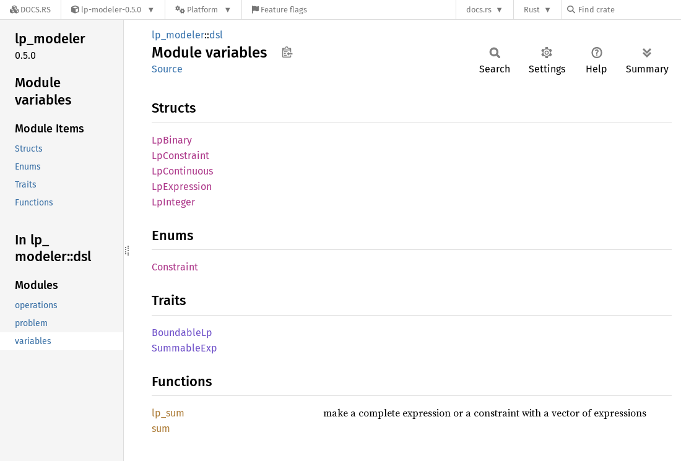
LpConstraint (180, 156)
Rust (532, 9)
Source (167, 69)
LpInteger (173, 202)
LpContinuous (182, 171)
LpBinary (172, 140)
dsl (216, 35)
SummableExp (184, 348)
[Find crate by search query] (629, 9)
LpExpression (182, 186)
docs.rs (479, 9)
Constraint (175, 267)
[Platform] (203, 9)
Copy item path (287, 51)
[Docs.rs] (30, 9)
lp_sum (168, 413)
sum (161, 428)
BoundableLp (182, 332)
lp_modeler (178, 35)
